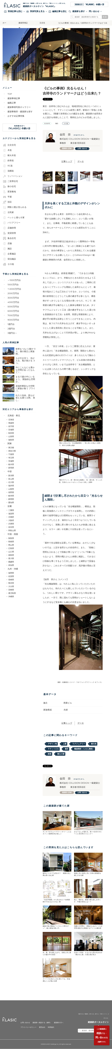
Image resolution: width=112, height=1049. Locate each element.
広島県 (11, 548)
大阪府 (11, 520)
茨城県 (11, 461)
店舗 (7, 243)
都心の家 (61, 754)
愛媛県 (11, 562)
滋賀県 (11, 513)
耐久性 (94, 744)
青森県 (11, 423)
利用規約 (51, 1027)
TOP (10, 94)
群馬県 (11, 468)
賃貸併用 (9, 233)
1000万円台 (13, 284)
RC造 (8, 166)
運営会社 (42, 1027)
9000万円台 (13, 320)
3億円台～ (12, 333)
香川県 (11, 558)
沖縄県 (11, 596)
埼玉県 (11, 458)
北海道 (11, 419)
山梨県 (11, 489)
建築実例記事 (23, 24)
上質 (64, 744)
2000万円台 (13, 293)
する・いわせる (101, 1035)
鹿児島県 (12, 593)
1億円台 (11, 324)
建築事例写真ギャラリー (19, 107)
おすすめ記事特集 (16, 116)
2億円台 (11, 329)
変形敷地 (9, 192)
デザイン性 (52, 744)
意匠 (66, 749)
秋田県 (11, 433)
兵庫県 (11, 524)
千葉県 (11, 454)
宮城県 (11, 430)
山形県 (11, 436)
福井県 (11, 485)
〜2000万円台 (14, 289)
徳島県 (11, 555)
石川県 (11, 482)
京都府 (11, 517)
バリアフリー (11, 223)
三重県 (11, 510)
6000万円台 (13, 311)
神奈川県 (12, 451)
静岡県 (11, 499)
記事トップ (67, 161)
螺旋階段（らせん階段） (84, 749)
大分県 (11, 586)
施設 (7, 249)
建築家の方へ (58, 1023)
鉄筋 (49, 754)
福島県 (11, 440)
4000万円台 (13, 302)
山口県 (11, 552)
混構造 (8, 171)
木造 (7, 150)
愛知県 (11, 502)
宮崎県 (11, 590)
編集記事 (12, 103)
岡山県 (11, 545)
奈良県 (11, 527)
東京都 (11, 447)
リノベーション (12, 176)
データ (80, 161)
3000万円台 (13, 298)
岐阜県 (11, 496)
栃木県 (11, 464)
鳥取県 (11, 538)
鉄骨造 (8, 161)
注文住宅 (42, 24)
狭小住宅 (9, 186)
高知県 (11, 565)
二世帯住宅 (10, 181)
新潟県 (11, 475)
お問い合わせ (82, 149)
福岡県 (11, 573)
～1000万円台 (14, 280)
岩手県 (11, 426)
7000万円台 (13, 315)
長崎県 (11, 580)
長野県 (11, 492)
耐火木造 (9, 155)
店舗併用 (9, 228)
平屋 (7, 197)
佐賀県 (11, 576)
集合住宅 (9, 238)
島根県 (11, 541)
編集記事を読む (58, 11)
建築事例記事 (14, 98)
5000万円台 (13, 307)
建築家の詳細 (67, 148)
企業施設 (9, 254)
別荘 (7, 202)
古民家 (8, 212)
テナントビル (53, 749)
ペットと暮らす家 (13, 218)
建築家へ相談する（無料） (42, 1023)
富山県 (11, 479)
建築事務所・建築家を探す (20, 111)
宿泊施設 (9, 259)
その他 (8, 264)
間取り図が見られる (15, 207)
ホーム (4, 24)
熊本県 (11, 583)
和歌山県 (12, 530)
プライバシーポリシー (28, 1027)
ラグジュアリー (78, 744)
